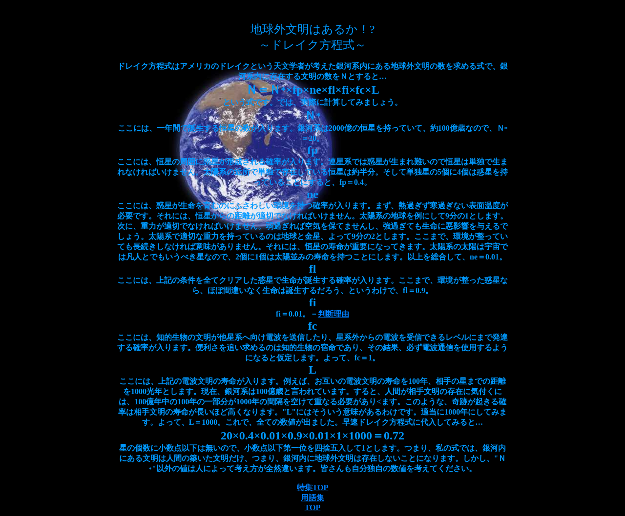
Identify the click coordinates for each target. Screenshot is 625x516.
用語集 (312, 498)
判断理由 (333, 314)
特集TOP (313, 487)
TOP (313, 507)
